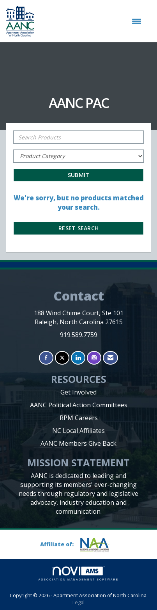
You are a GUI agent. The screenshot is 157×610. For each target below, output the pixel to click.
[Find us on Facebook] (46, 358)
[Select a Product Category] (78, 156)
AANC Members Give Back (78, 443)
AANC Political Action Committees (78, 405)
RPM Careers (79, 418)
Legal (78, 602)
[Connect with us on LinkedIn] (78, 358)
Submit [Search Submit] (79, 175)
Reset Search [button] (78, 228)
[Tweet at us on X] (62, 358)
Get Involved (78, 392)
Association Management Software (79, 574)
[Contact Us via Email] (110, 358)
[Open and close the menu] (91, 21)
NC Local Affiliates (78, 430)
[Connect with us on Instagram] (94, 358)
